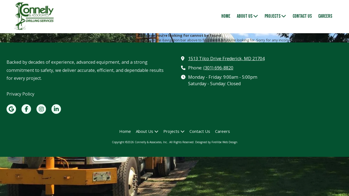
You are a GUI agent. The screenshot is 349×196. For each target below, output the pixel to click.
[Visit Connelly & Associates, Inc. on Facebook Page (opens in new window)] (26, 109)
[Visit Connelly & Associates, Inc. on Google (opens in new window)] (11, 109)
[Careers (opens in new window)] (325, 17)
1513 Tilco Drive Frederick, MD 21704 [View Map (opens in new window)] (226, 59)
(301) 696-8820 (218, 68)
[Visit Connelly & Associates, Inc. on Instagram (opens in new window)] (41, 109)
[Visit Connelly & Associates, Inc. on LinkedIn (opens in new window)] (56, 109)
